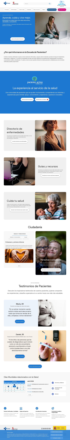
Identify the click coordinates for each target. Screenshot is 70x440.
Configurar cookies (56, 438)
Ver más (19, 265)
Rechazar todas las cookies (56, 434)
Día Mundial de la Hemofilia (37, 391)
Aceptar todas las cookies (57, 431)
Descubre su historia (20, 321)
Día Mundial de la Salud (36, 388)
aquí (40, 435)
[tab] (19, 234)
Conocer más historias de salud (35, 366)
